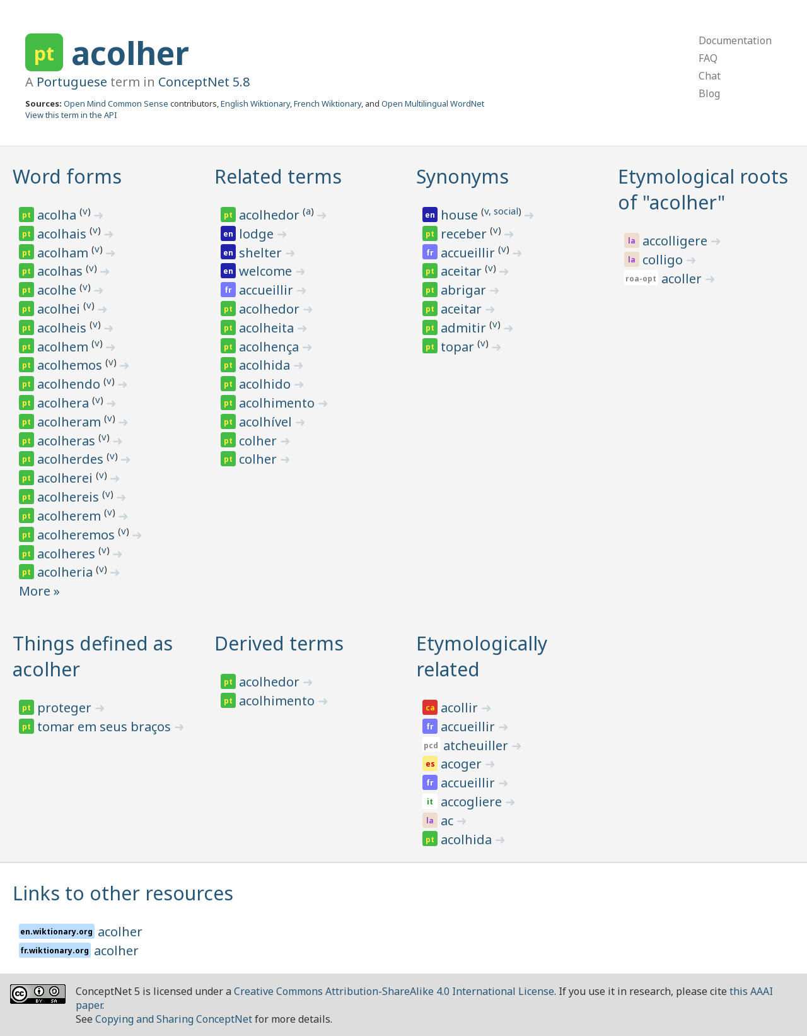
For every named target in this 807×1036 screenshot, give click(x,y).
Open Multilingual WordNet (432, 103)
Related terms (278, 176)
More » (39, 590)
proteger (66, 707)
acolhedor (271, 214)
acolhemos (71, 365)
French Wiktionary (327, 103)
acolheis (63, 327)
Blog (709, 93)
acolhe (58, 289)
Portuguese (72, 81)
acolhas (61, 271)
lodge (258, 233)
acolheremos (77, 534)
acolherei (66, 477)
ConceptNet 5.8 (204, 81)
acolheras (67, 440)
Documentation (735, 40)
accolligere (676, 240)
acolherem (70, 515)
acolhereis (69, 496)
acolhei (60, 308)
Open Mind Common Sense (116, 103)
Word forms (67, 176)
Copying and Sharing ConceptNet (173, 1019)
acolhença (270, 346)
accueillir (267, 289)
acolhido (266, 383)
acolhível (267, 421)
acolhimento (278, 402)
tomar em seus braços (105, 726)
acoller (683, 278)
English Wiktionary (255, 103)
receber (465, 233)
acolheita (268, 327)
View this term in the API (71, 115)
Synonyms (462, 176)
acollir (461, 707)
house (461, 214)
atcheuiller (477, 745)
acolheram (70, 421)
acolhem (64, 346)
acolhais (63, 233)
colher (259, 440)
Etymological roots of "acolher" (703, 189)
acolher (130, 53)
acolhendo (70, 383)
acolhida (266, 365)
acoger (463, 763)
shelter (262, 252)
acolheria (66, 571)
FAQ (708, 58)
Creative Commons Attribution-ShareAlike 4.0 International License (394, 991)
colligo (664, 259)
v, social (501, 210)
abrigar (465, 289)
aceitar (463, 271)
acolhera (64, 402)
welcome (267, 271)
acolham (64, 252)
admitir (465, 327)
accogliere (473, 801)
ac (448, 820)
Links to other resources (123, 893)
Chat (710, 76)
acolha (58, 214)
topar (459, 346)
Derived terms (279, 643)
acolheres (67, 553)
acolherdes (72, 459)
